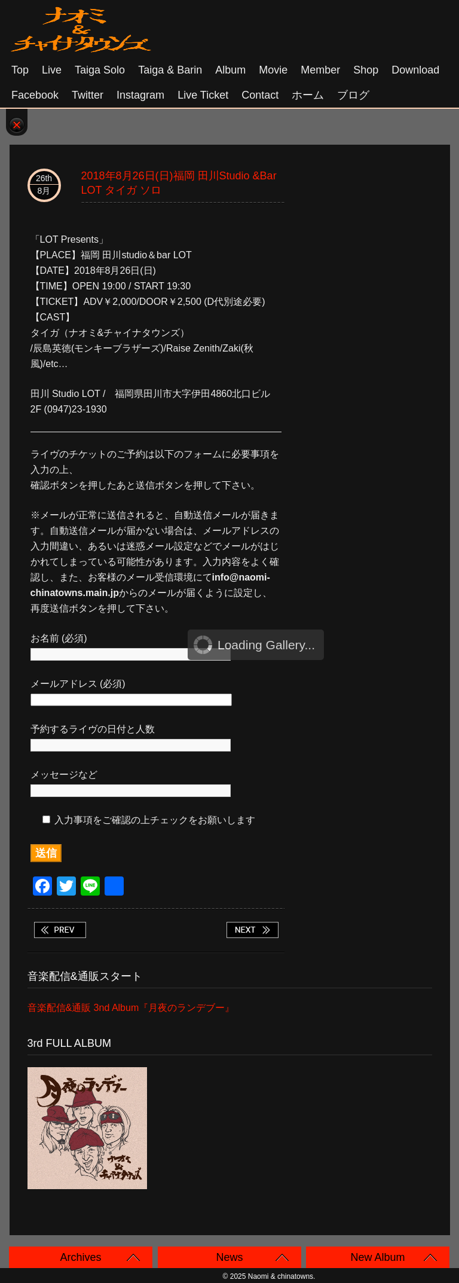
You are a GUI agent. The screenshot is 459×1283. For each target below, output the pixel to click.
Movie (273, 70)
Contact (260, 95)
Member (320, 70)
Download (415, 70)
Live (52, 70)
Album (230, 70)
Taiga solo (100, 70)
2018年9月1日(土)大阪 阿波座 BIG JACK (252, 930)
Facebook (35, 95)
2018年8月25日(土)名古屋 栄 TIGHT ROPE (59, 930)
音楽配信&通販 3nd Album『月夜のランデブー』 (131, 1008)
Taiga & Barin (170, 70)
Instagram (140, 95)
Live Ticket (203, 95)
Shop (365, 70)
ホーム (308, 95)
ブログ (353, 95)
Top (20, 70)
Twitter (87, 95)
